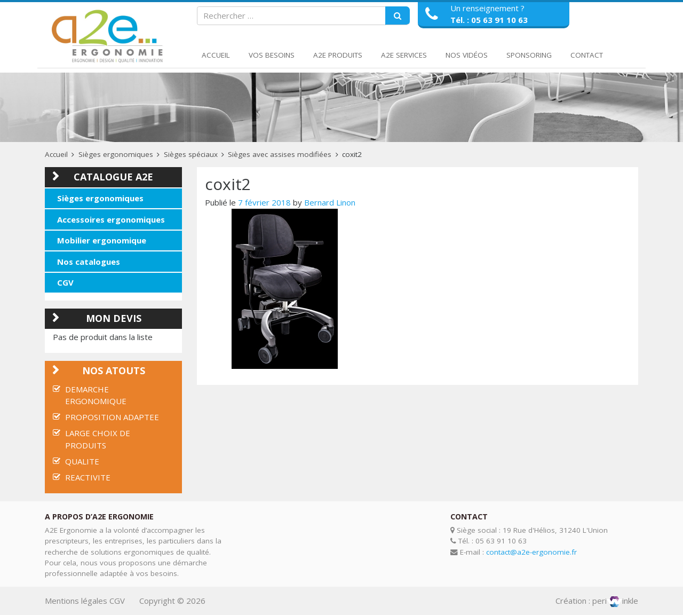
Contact (586, 55)
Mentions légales (76, 600)
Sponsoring (529, 55)
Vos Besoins (272, 55)
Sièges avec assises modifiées (279, 154)
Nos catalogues (88, 261)
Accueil (216, 55)
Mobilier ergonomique (101, 240)
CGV (65, 282)
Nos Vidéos (467, 55)
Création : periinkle (596, 600)
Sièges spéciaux (191, 154)
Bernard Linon (329, 202)
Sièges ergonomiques (115, 154)
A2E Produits (337, 55)
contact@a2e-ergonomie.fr (531, 552)
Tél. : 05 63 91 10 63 (489, 19)
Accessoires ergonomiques (111, 219)
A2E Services (404, 55)
